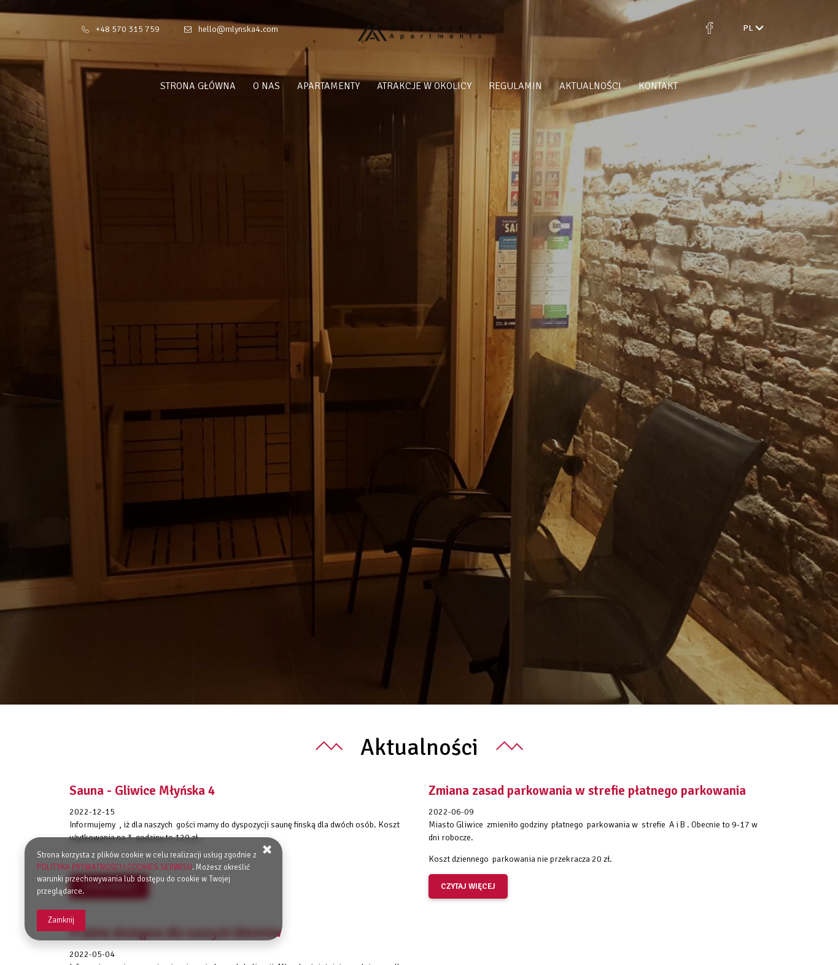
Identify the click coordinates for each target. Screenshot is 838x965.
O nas (266, 86)
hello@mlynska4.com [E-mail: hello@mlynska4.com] (238, 29)
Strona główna (198, 86)
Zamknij (61, 920)
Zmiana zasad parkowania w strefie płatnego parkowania (587, 791)
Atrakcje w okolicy (424, 86)
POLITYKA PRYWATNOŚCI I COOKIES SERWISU (114, 867)
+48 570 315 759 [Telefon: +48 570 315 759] (128, 29)
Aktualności (590, 86)
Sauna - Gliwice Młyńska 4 (142, 791)
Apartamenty (328, 86)
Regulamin (515, 86)
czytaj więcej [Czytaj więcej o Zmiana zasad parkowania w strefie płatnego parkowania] (468, 886)
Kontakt (658, 86)
